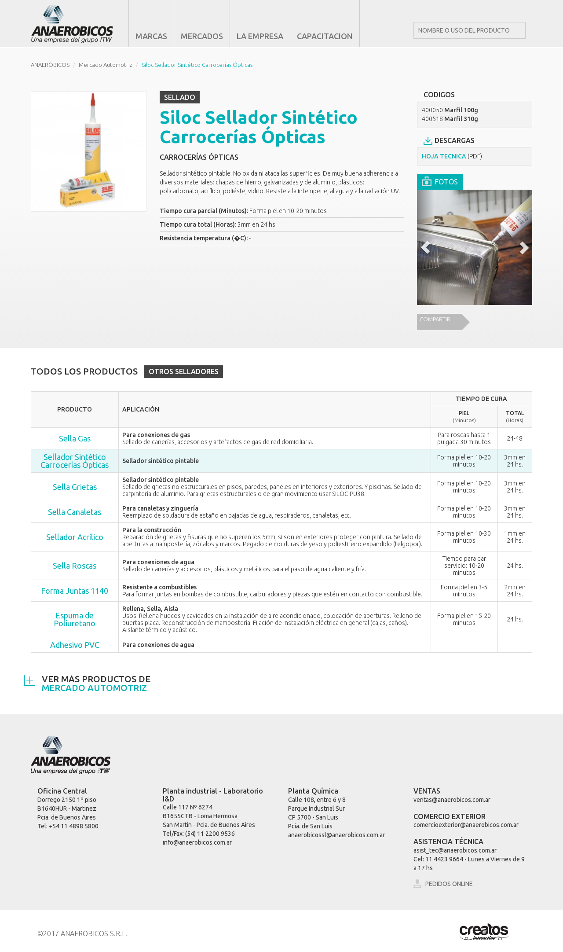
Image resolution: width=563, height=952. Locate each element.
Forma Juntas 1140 (74, 590)
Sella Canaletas (74, 511)
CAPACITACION (325, 36)
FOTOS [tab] (440, 181)
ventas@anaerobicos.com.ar (451, 799)
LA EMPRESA (260, 36)
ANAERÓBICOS (50, 65)
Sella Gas (75, 438)
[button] (425, 247)
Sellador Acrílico (74, 537)
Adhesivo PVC (74, 644)
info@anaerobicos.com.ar (197, 842)
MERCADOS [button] (202, 36)
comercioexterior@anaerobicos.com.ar (466, 824)
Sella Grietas (75, 486)
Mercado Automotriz (105, 65)
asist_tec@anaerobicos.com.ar (455, 850)
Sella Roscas (74, 565)
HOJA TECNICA (452, 156)
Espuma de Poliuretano (74, 619)
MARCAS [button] (151, 36)
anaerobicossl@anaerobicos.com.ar (336, 834)
